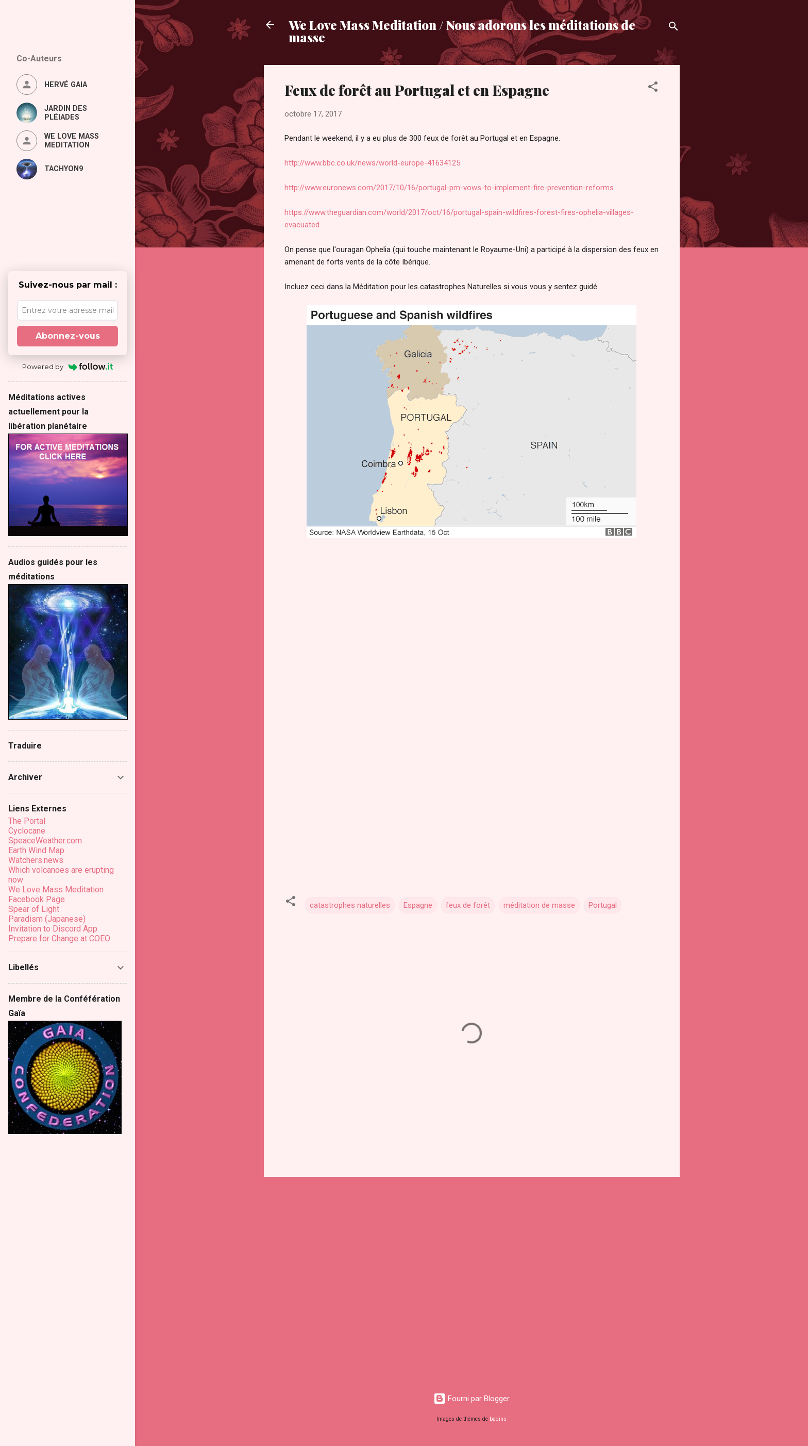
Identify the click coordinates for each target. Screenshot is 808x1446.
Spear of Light (33, 909)
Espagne (417, 905)
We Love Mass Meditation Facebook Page (56, 894)
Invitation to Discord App (52, 929)
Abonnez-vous (68, 336)
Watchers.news (35, 860)
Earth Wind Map (36, 850)
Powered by (67, 366)
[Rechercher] (673, 28)
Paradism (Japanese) (47, 919)
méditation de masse (539, 905)
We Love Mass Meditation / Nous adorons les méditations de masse (462, 30)
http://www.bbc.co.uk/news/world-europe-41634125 (372, 163)
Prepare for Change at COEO (59, 938)
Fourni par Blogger (471, 1398)
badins (498, 1419)
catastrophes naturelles (350, 905)
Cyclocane (26, 831)
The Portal (26, 821)
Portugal (602, 905)
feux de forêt (468, 905)
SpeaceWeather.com (45, 840)
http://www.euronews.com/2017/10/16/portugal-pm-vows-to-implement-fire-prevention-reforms (449, 187)
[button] (653, 88)
